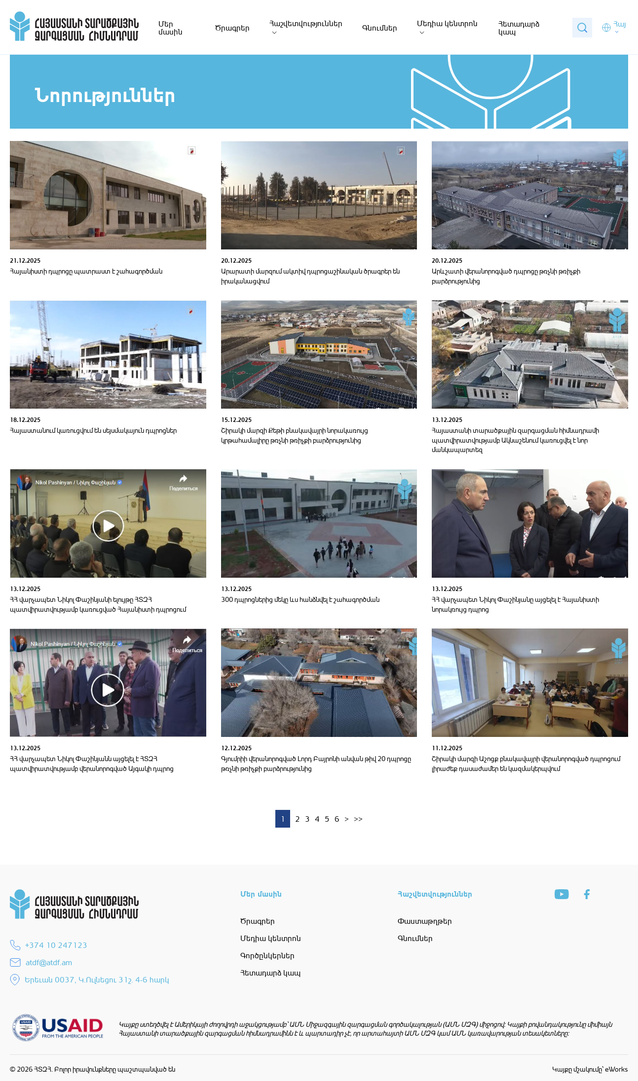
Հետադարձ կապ (518, 27)
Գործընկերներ (267, 955)
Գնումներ (379, 28)
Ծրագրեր (232, 28)
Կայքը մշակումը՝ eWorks (590, 1069)
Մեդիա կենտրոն (447, 23)
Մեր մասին (170, 27)
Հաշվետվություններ (305, 23)
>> (358, 819)
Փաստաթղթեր (425, 921)
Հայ (619, 24)
